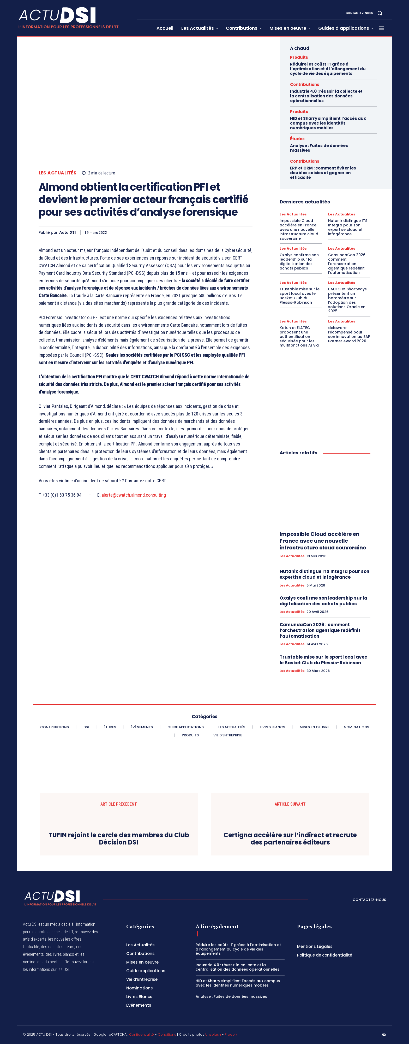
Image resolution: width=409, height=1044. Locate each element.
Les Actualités (57, 173)
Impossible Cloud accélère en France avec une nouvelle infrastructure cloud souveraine (299, 229)
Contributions (304, 84)
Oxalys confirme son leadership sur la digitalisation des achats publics (299, 261)
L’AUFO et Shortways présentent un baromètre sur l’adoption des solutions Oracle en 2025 (347, 300)
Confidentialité (141, 1034)
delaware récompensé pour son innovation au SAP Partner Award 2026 (349, 334)
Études (297, 139)
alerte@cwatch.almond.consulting (134, 495)
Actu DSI (67, 232)
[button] (380, 13)
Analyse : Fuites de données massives (319, 148)
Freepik (231, 1034)
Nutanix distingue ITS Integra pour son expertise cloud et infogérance (347, 227)
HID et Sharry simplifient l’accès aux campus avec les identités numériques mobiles (328, 123)
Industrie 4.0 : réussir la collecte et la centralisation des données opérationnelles (326, 96)
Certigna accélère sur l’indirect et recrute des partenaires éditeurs (290, 839)
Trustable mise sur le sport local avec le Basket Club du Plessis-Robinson (300, 295)
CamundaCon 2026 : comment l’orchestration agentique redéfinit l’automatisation (347, 263)
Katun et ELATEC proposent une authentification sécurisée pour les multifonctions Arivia (299, 336)
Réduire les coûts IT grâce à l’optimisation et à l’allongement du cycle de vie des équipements (328, 68)
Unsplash (213, 1034)
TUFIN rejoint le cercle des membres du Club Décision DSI (119, 839)
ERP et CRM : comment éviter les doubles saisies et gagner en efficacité (323, 172)
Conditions (167, 1034)
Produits (299, 57)
